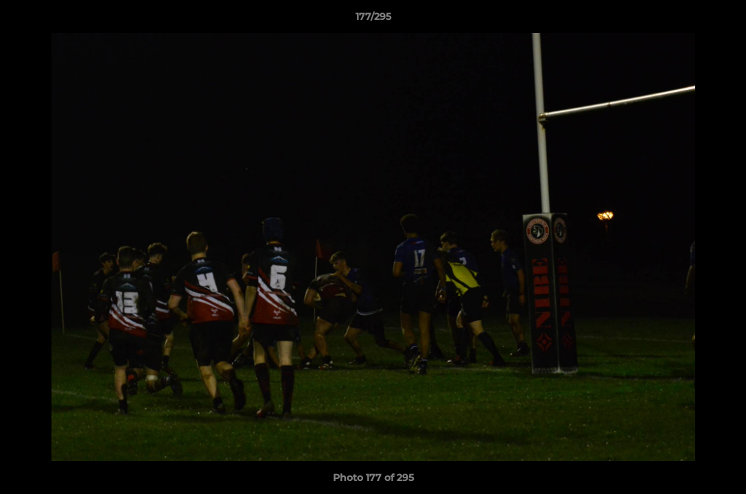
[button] (721, 20)
